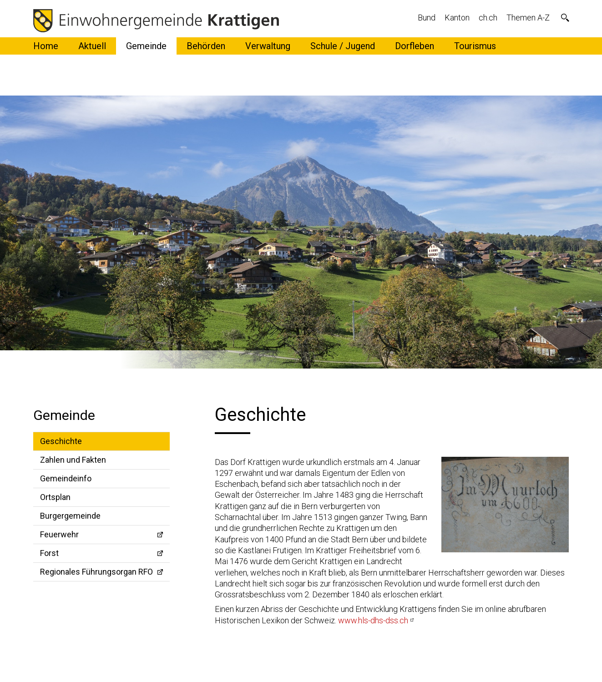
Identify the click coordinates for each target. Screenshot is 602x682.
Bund (426, 17)
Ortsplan (55, 497)
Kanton (457, 17)
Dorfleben (414, 45)
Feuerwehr (59, 534)
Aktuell (92, 45)
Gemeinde (146, 45)
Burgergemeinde (70, 515)
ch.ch (488, 17)
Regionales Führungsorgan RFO (96, 571)
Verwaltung (267, 45)
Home (45, 45)
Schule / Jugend (342, 45)
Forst (49, 553)
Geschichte (61, 441)
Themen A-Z (528, 17)
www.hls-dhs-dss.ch (373, 620)
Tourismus (475, 45)
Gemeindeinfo (65, 478)
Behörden (206, 45)
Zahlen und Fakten (73, 460)
